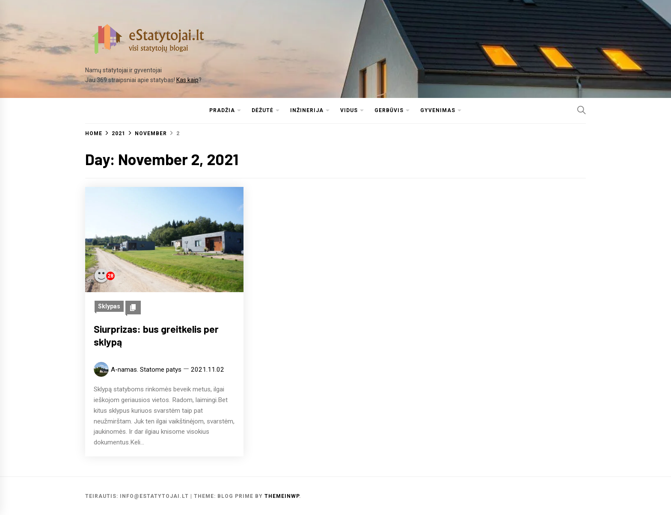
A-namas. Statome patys (146, 369)
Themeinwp (281, 496)
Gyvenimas (437, 110)
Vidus (349, 110)
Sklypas (109, 306)
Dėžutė (262, 110)
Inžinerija (307, 110)
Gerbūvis (389, 110)
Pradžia (222, 110)
